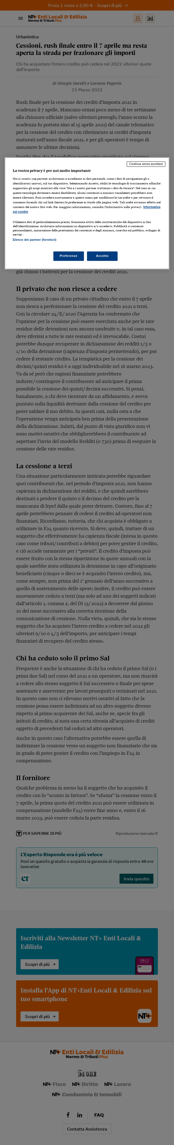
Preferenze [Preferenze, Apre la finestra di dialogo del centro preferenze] (69, 255)
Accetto (102, 255)
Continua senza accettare (146, 164)
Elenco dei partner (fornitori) (34, 239)
